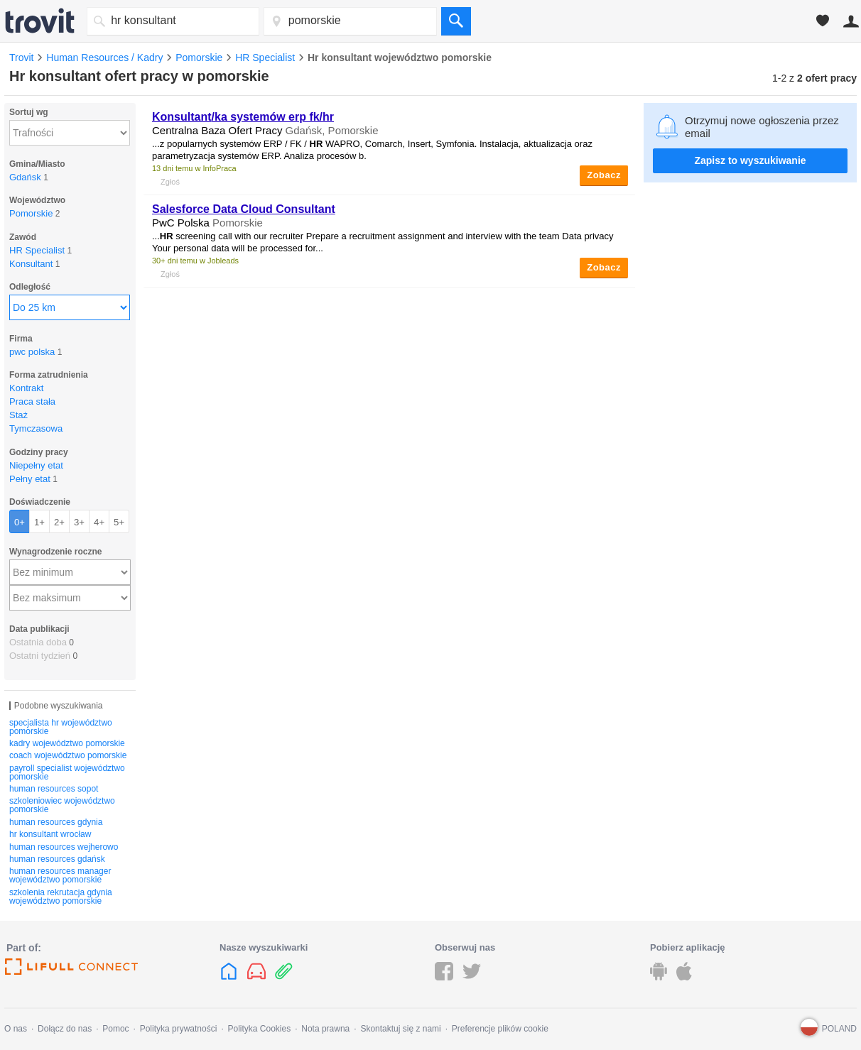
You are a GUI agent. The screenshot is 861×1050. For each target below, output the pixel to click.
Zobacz (604, 175)
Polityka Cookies (259, 1029)
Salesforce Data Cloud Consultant (243, 209)
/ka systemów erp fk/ (243, 117)
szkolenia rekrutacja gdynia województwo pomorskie (60, 896)
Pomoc (115, 1029)
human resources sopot (53, 788)
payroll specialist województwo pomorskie (67, 772)
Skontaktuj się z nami (400, 1029)
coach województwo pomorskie (67, 755)
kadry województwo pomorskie (67, 743)
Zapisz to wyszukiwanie (750, 160)
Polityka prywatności (178, 1029)
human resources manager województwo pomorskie (60, 875)
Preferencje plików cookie (500, 1029)
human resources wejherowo (63, 847)
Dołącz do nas (65, 1029)
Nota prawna (325, 1029)
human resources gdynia (55, 822)
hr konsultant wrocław (50, 834)
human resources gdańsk (57, 859)
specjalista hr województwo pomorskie (60, 726)
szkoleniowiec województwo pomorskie (62, 805)
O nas (15, 1029)
